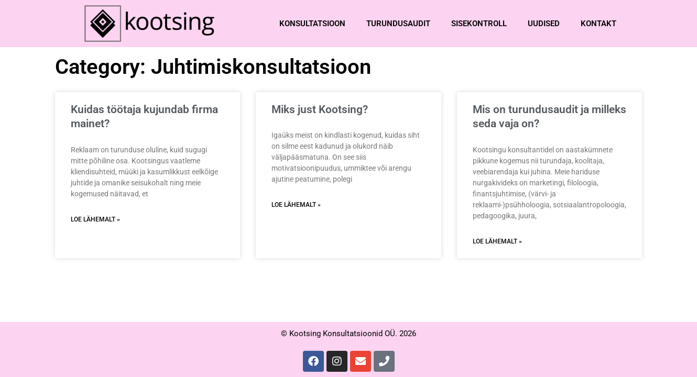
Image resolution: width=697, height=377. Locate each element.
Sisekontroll (479, 23)
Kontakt (598, 23)
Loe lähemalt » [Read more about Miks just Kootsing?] (296, 204)
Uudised (544, 23)
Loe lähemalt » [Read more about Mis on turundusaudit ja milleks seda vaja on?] (497, 241)
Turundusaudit (398, 23)
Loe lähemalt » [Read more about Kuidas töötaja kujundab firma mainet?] (95, 219)
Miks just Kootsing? (319, 109)
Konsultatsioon (312, 23)
